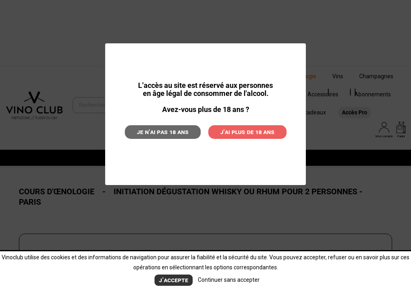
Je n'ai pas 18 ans (163, 132)
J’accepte (173, 280)
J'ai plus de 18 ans (247, 132)
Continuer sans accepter (229, 280)
